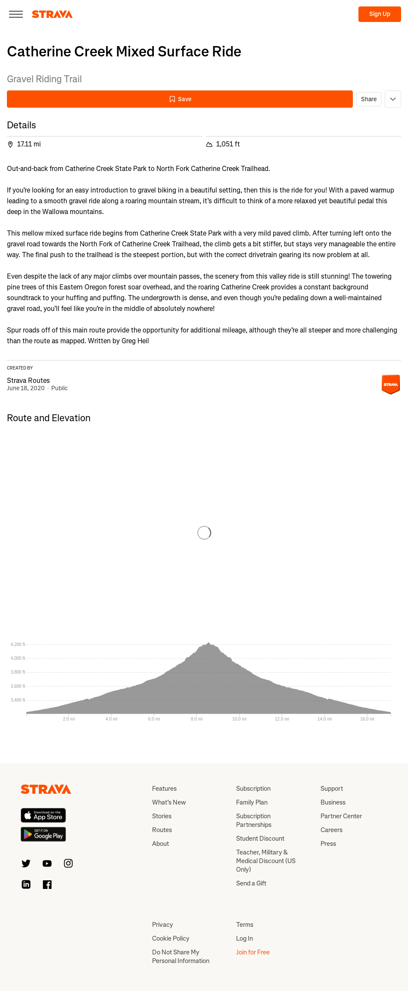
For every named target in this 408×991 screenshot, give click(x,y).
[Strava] (52, 14)
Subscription (253, 788)
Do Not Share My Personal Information (180, 956)
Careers (332, 830)
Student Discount (260, 838)
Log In (244, 938)
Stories (161, 816)
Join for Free (253, 952)
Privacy (162, 924)
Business (333, 802)
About (160, 843)
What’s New (169, 802)
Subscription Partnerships (253, 820)
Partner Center (341, 816)
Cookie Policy (171, 938)
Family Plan (252, 802)
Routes (162, 830)
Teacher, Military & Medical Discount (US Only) (266, 861)
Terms (244, 924)
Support (332, 788)
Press (328, 843)
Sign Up (379, 14)
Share (369, 99)
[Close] (16, 14)
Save (180, 99)
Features (164, 788)
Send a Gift (251, 883)
